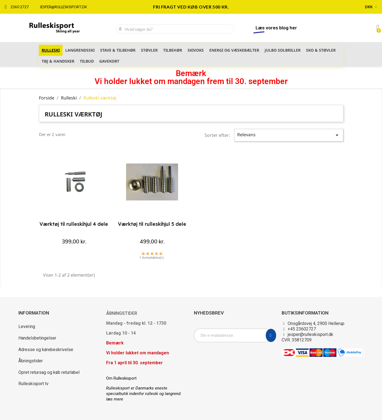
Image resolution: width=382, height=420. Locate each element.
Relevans (288, 135)
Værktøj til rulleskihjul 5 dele (152, 224)
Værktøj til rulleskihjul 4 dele (73, 224)
